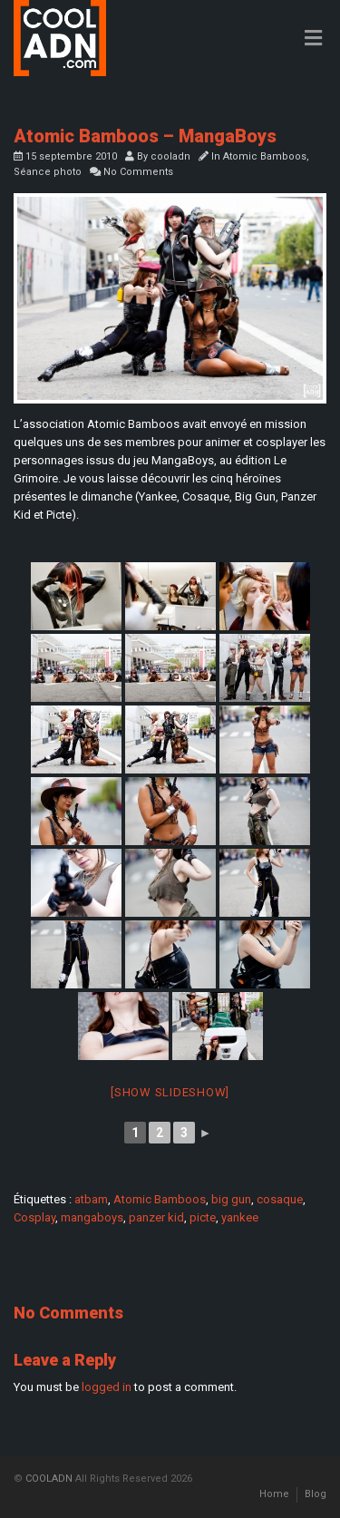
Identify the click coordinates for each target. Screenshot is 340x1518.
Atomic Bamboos (264, 156)
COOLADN (49, 1478)
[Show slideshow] (170, 1092)
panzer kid (156, 1217)
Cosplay (34, 1217)
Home (274, 1494)
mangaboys (92, 1217)
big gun (231, 1199)
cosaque (280, 1199)
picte (202, 1217)
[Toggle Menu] (313, 39)
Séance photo (48, 172)
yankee (239, 1217)
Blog (315, 1494)
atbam (91, 1199)
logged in (106, 1387)
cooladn (170, 156)
